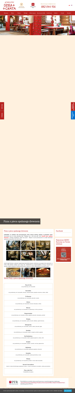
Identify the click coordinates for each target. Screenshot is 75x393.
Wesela (19, 13)
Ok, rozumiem (68, 390)
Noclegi (25, 13)
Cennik (62, 13)
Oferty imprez (32, 13)
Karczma (6, 13)
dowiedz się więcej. (58, 390)
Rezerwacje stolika (41, 13)
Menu (12, 13)
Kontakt (69, 13)
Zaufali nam (49, 13)
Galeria (55, 13)
